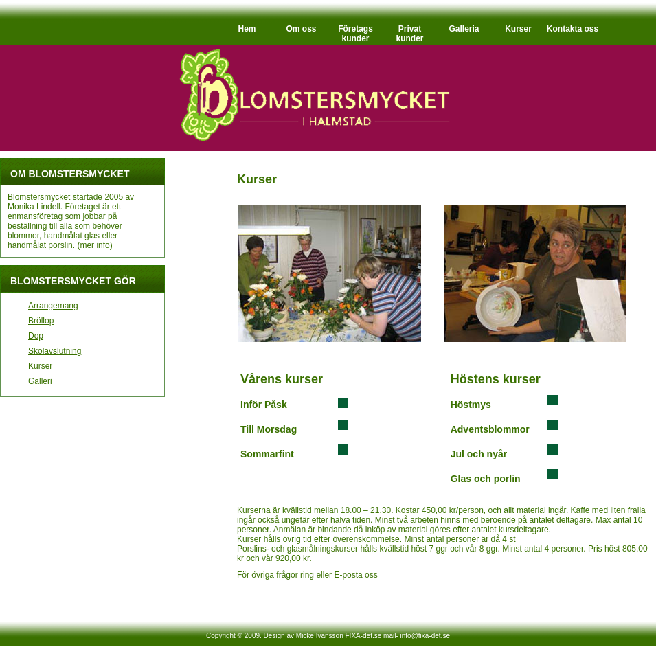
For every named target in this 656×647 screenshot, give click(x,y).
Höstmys (471, 404)
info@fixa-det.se (425, 635)
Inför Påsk (263, 404)
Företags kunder (355, 33)
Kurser (518, 29)
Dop (35, 336)
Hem (247, 29)
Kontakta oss (572, 29)
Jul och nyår (479, 454)
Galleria (464, 29)
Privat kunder (409, 33)
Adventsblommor (490, 429)
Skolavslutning (54, 351)
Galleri (40, 381)
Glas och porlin (486, 478)
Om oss (301, 29)
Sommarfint (267, 454)
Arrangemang (53, 305)
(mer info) (94, 245)
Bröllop (41, 321)
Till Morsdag (268, 429)
